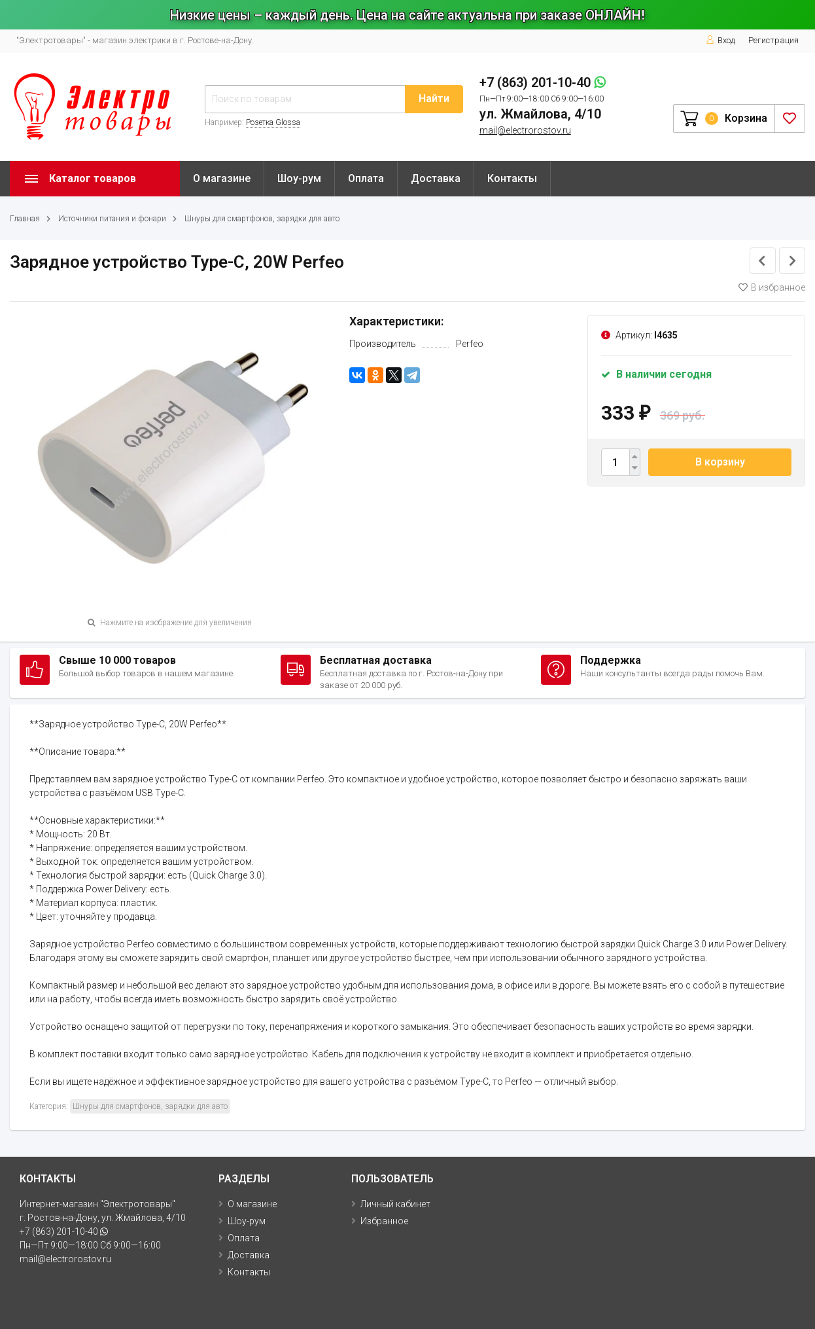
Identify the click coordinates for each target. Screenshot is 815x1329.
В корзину (720, 462)
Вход (720, 40)
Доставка (435, 178)
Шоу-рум (299, 178)
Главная (25, 218)
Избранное (384, 1221)
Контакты (512, 178)
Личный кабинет (395, 1204)
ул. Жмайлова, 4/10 (540, 114)
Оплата (366, 178)
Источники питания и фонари (112, 218)
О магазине (222, 178)
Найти (434, 98)
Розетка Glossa (273, 122)
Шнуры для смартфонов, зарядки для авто (261, 218)
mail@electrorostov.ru (525, 130)
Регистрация (773, 40)
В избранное (771, 287)
